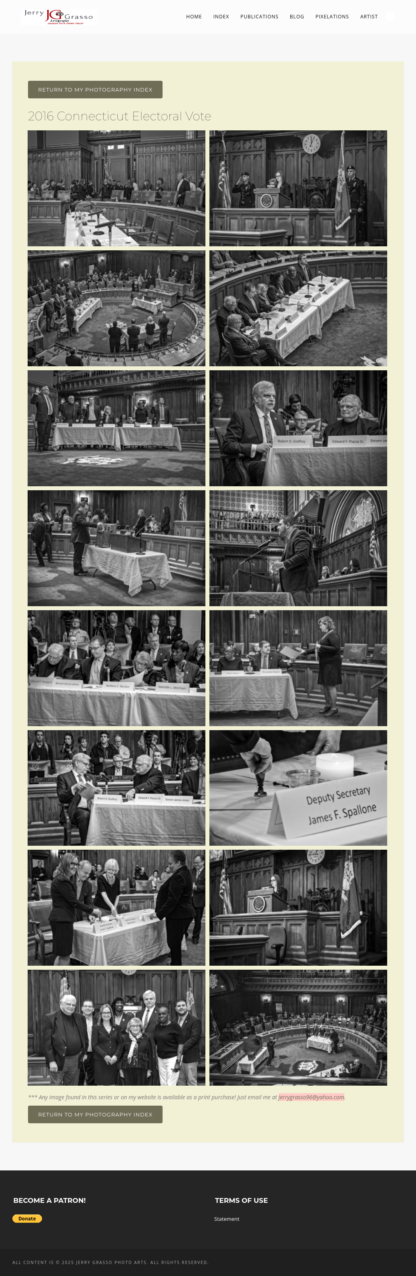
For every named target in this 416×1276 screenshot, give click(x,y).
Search (390, 16)
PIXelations (332, 16)
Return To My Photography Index (95, 89)
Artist (369, 16)
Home (194, 16)
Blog (297, 16)
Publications (259, 16)
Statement (226, 1218)
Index (221, 16)
